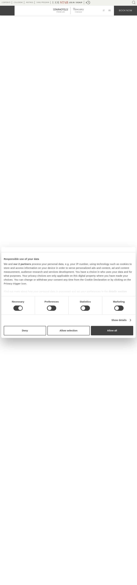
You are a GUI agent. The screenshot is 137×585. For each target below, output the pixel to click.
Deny (25, 330)
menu (7, 10)
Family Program (42, 2)
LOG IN (72, 2)
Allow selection (68, 330)
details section (118, 291)
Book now (125, 10)
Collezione (18, 2)
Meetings (29, 2)
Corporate (6, 2)
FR (109, 10)
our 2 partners (22, 264)
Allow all (112, 330)
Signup (79, 2)
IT (104, 10)
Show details (119, 320)
